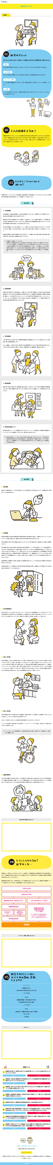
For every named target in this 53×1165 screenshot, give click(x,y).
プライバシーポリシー (26, 1152)
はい (14, 1075)
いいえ (39, 1075)
